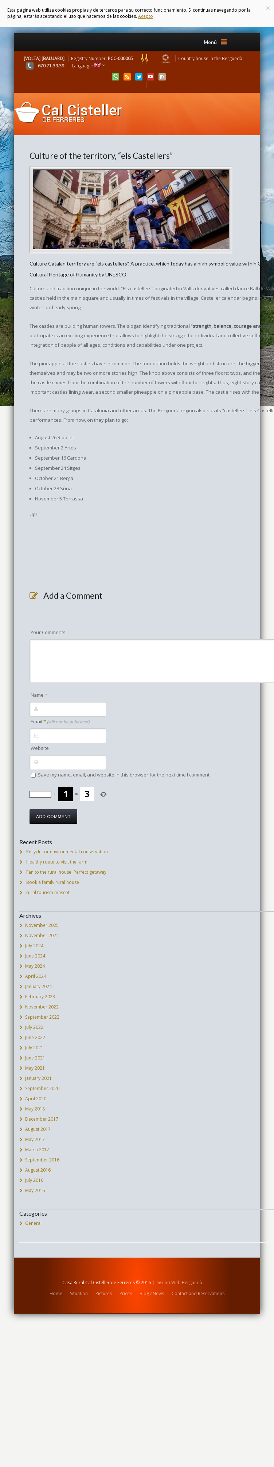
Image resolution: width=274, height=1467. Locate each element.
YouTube (150, 76)
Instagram (162, 76)
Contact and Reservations (198, 1293)
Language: (86, 66)
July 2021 (34, 1048)
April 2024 (35, 976)
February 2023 (40, 997)
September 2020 (42, 1088)
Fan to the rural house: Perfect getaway (66, 872)
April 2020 (35, 1099)
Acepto (145, 16)
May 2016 (35, 1190)
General (33, 1223)
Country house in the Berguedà (210, 58)
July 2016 (34, 1180)
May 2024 (35, 966)
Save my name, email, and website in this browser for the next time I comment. (124, 774)
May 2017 (35, 1139)
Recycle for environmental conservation (67, 852)
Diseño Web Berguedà (179, 1282)
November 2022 (42, 1007)
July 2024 (34, 946)
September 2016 (42, 1160)
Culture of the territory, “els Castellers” (101, 155)
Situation (79, 1293)
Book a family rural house (52, 882)
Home (56, 1293)
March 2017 (37, 1150)
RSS (127, 76)
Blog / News (152, 1293)
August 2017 (38, 1129)
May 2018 (35, 1109)
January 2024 (38, 986)
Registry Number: (112, 58)
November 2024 (42, 935)
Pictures (103, 1293)
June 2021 (35, 1058)
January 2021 (38, 1078)
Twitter (138, 76)
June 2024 (35, 956)
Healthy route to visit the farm (56, 862)
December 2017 (41, 1119)
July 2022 (34, 1027)
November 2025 (42, 925)
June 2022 (35, 1037)
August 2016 (38, 1170)
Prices (126, 1293)
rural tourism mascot (48, 892)
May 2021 (35, 1068)
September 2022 (42, 1017)
